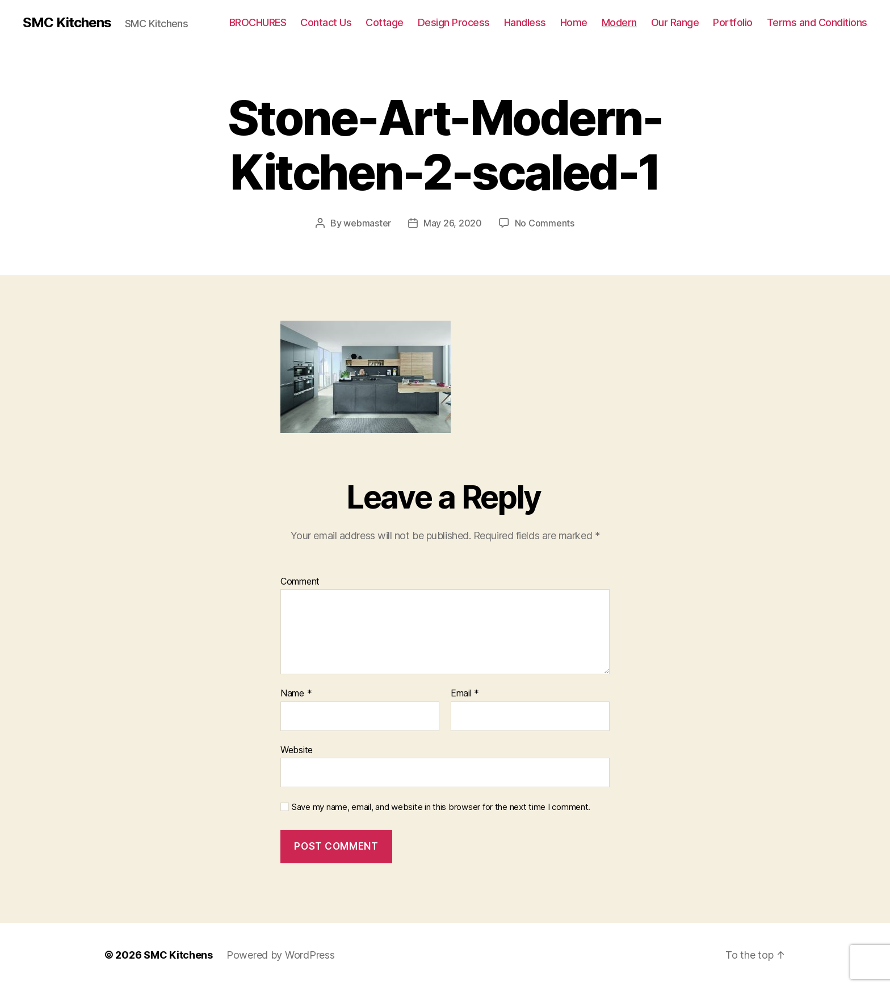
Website (296, 749)
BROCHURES (258, 22)
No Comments (544, 223)
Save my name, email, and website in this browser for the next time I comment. (441, 807)
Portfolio (733, 22)
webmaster (367, 223)
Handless (525, 22)
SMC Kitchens (67, 23)
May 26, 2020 (452, 223)
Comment (300, 582)
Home (573, 22)
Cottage (385, 22)
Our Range (675, 22)
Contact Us (325, 22)
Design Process (454, 22)
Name (296, 693)
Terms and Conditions (817, 22)
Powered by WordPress (280, 955)
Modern (619, 22)
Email (465, 693)
